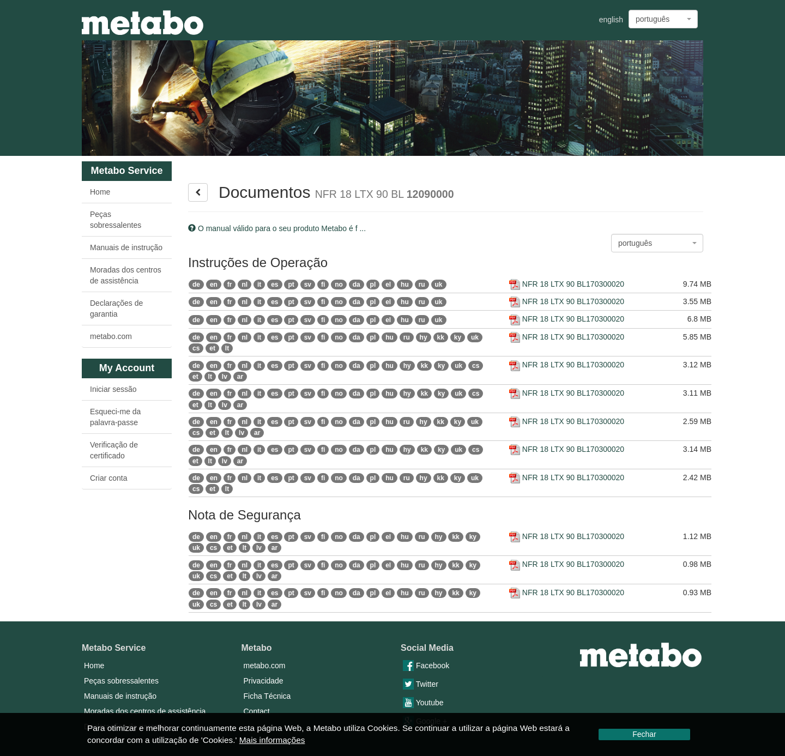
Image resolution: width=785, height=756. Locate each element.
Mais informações (272, 740)
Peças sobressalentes (115, 219)
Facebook (426, 665)
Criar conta (108, 478)
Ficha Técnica (267, 696)
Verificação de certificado (114, 450)
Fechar (644, 734)
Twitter (420, 684)
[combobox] (663, 19)
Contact (257, 711)
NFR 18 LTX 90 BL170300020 (566, 284)
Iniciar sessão (113, 389)
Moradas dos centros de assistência (125, 275)
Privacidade (263, 680)
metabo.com (111, 336)
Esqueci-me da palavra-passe (115, 417)
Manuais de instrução (126, 247)
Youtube (423, 702)
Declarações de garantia (116, 308)
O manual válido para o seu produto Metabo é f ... (277, 228)
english (611, 19)
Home (100, 192)
